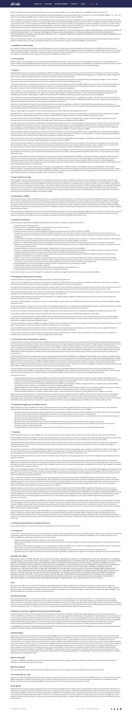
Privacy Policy (80, 709)
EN (92, 4)
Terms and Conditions (92, 709)
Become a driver (61, 4)
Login (83, 4)
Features (48, 4)
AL (97, 4)
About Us (38, 4)
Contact (74, 4)
